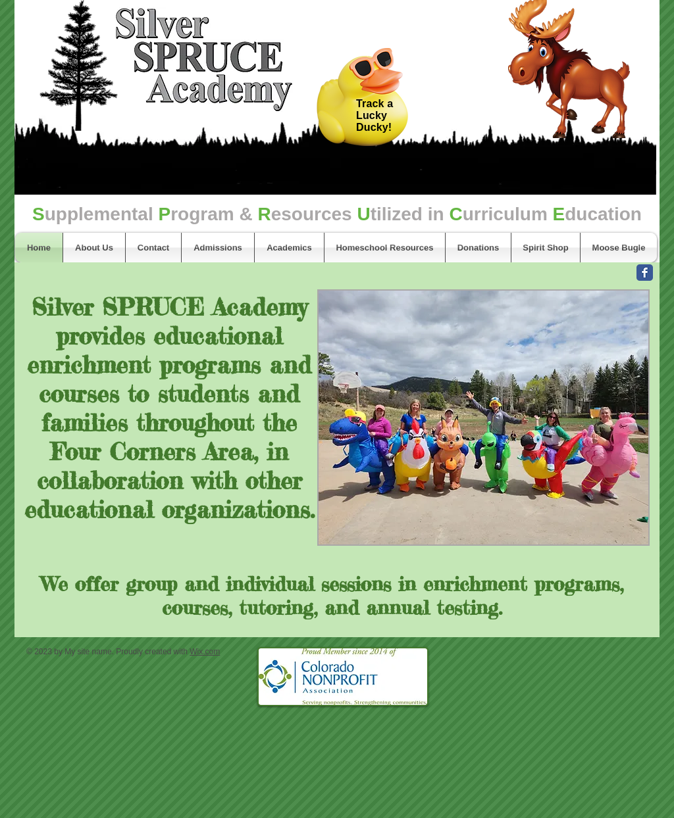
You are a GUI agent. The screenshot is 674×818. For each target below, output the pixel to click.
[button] (483, 417)
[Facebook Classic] (644, 272)
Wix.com (205, 651)
